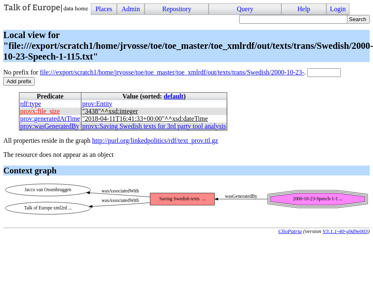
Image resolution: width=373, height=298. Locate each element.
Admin (130, 8)
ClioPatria (290, 231)
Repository (176, 8)
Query (245, 8)
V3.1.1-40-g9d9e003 (345, 231)
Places (103, 8)
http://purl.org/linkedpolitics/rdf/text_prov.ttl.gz (155, 140)
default (173, 96)
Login (338, 8)
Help (303, 8)
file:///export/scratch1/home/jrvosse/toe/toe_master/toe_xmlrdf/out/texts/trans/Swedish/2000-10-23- (172, 72)
